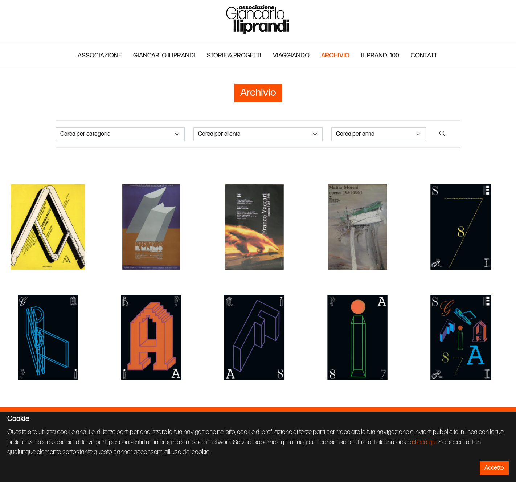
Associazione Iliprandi (258, 19)
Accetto (494, 468)
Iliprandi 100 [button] (380, 55)
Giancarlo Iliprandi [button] (164, 55)
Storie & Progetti (234, 55)
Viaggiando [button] (291, 55)
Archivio (335, 55)
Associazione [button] (100, 55)
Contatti (425, 55)
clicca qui (424, 442)
